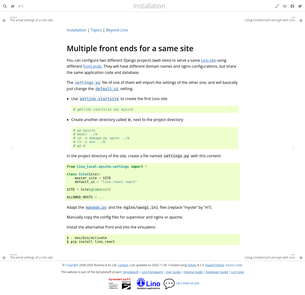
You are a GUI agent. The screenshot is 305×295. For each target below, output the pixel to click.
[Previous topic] (11, 147)
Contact (123, 265)
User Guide (173, 272)
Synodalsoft (130, 272)
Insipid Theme (214, 265)
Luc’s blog (237, 272)
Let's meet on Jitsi (181, 283)
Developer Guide (217, 272)
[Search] (5, 5)
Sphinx (192, 265)
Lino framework (152, 272)
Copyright (72, 265)
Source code (233, 265)
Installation (149, 5)
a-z (21, 5)
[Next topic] (293, 147)
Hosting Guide (193, 272)
